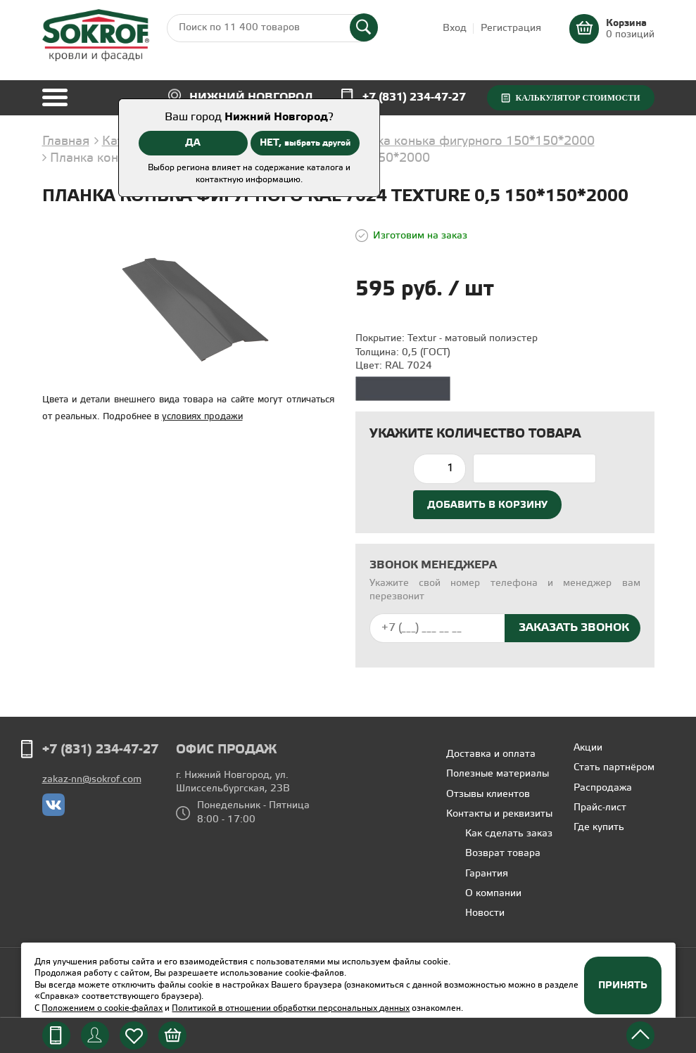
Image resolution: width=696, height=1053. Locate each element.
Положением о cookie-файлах (102, 1008)
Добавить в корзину (487, 505)
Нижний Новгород (251, 97)
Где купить (599, 828)
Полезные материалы (497, 774)
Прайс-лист (600, 808)
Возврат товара (502, 854)
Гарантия (486, 874)
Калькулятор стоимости (577, 98)
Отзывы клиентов (488, 794)
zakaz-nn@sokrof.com (91, 780)
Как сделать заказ (508, 834)
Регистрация (511, 28)
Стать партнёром (614, 768)
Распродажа (603, 788)
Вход (455, 28)
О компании (493, 894)
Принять (622, 985)
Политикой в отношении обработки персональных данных (291, 1008)
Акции (588, 748)
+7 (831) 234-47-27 (414, 97)
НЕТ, (305, 142)
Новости (485, 913)
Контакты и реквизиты (499, 814)
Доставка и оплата (491, 754)
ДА (193, 142)
